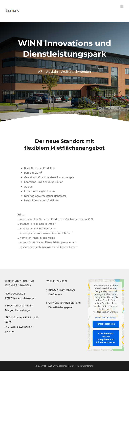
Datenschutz (87, 366)
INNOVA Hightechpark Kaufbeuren (61, 292)
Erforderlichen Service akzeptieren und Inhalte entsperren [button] (105, 338)
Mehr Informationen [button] (105, 317)
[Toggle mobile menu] (122, 6)
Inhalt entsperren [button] (106, 324)
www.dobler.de (60, 366)
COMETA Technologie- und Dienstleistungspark (64, 305)
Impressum (74, 366)
